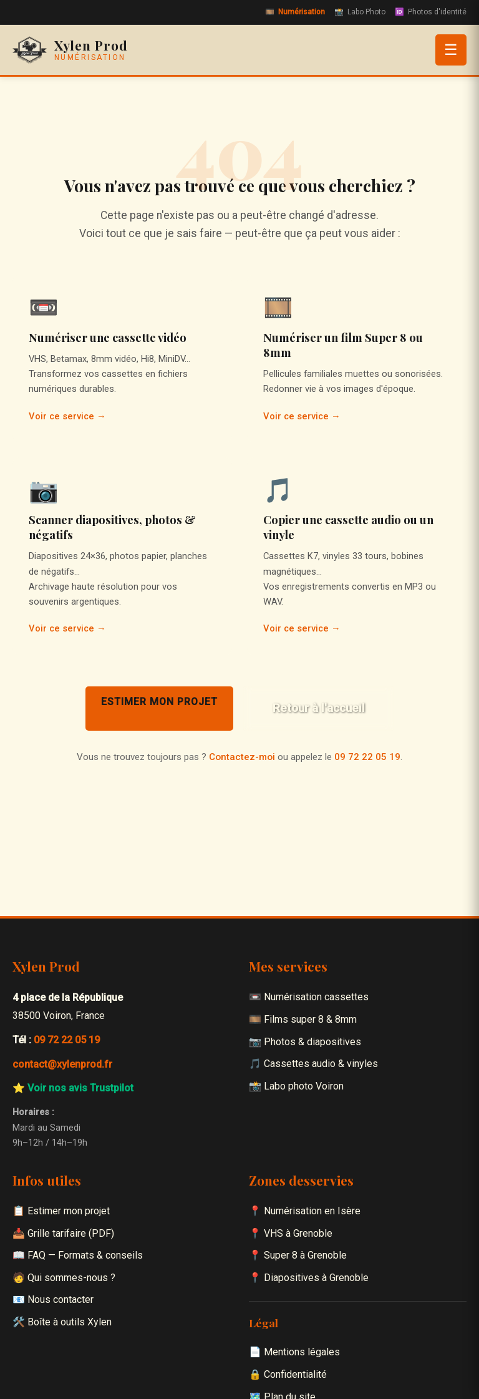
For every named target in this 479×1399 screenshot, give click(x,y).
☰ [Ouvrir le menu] (451, 49)
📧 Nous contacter (53, 1299)
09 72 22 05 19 (367, 757)
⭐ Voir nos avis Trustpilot (72, 1088)
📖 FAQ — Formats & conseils (77, 1255)
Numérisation (295, 12)
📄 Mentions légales (294, 1352)
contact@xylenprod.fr (62, 1064)
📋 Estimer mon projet (61, 1211)
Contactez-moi (242, 757)
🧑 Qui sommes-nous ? (63, 1278)
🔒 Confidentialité (288, 1374)
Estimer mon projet (159, 702)
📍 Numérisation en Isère (304, 1211)
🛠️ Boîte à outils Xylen (62, 1322)
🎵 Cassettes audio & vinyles (313, 1064)
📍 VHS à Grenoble (290, 1233)
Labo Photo (359, 12)
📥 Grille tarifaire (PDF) (63, 1233)
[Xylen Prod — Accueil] (70, 50)
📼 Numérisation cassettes (309, 997)
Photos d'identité (431, 12)
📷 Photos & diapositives (305, 1042)
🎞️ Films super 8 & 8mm (303, 1019)
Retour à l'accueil (319, 708)
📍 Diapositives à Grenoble (309, 1278)
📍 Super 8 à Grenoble (298, 1255)
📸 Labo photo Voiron (296, 1086)
